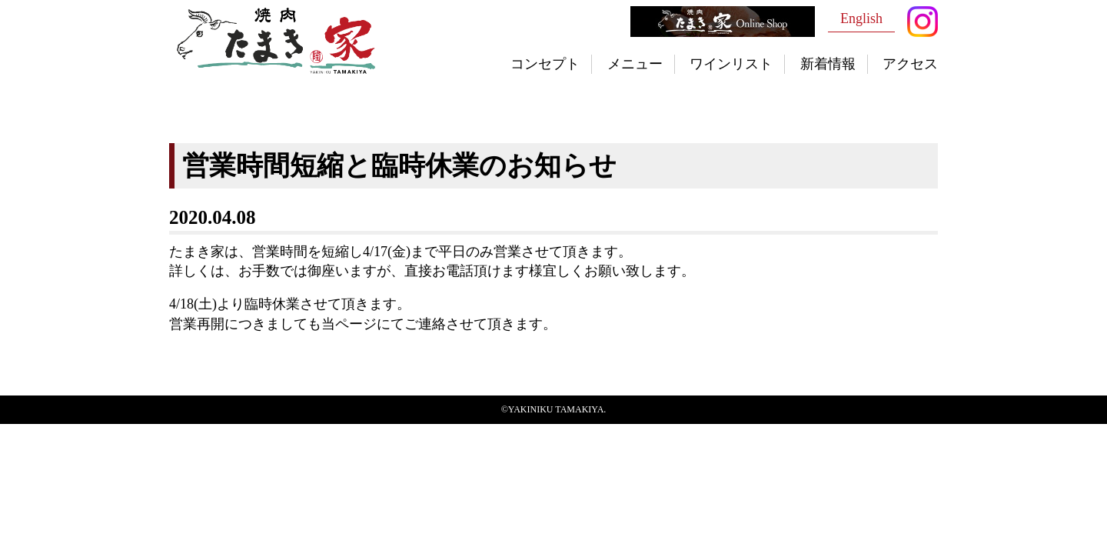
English (861, 18)
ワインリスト (731, 64)
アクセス (910, 64)
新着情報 (828, 64)
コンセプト (545, 64)
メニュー (635, 64)
